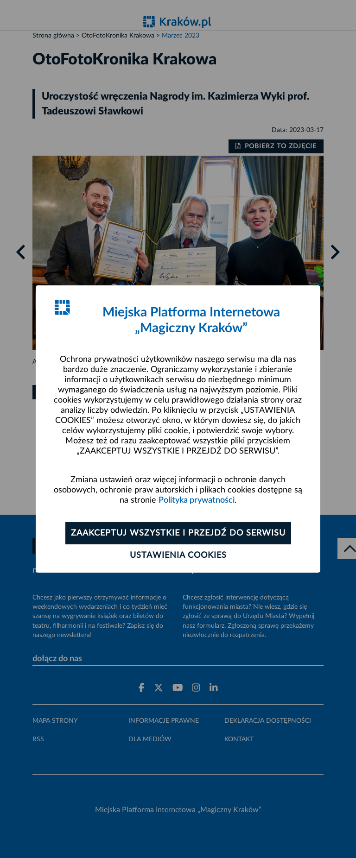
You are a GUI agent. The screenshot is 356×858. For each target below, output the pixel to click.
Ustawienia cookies (178, 555)
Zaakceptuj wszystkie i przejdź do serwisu (178, 533)
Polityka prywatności (197, 500)
